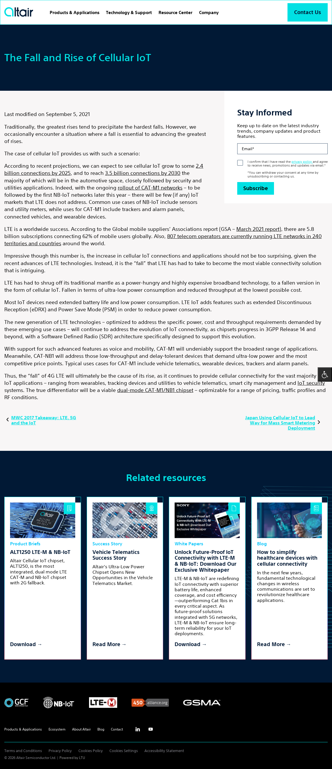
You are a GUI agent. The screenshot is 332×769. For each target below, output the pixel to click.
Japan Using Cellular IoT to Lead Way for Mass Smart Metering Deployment (283, 423)
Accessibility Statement (164, 750)
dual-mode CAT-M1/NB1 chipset (155, 390)
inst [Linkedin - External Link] (137, 729)
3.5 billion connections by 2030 (142, 173)
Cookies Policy (90, 750)
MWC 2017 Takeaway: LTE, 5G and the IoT (40, 420)
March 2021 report (257, 229)
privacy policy (302, 161)
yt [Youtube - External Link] (150, 729)
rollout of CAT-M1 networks (150, 187)
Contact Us (307, 12)
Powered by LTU (72, 757)
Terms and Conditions (23, 750)
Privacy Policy (60, 750)
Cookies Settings (123, 750)
